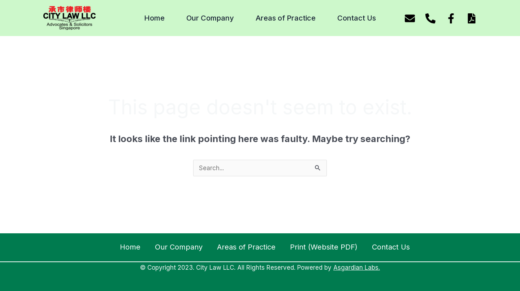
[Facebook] (451, 18)
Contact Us (356, 18)
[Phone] (430, 18)
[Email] (410, 18)
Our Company (210, 18)
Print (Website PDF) (324, 247)
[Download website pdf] (472, 18)
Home (154, 18)
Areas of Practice (286, 18)
